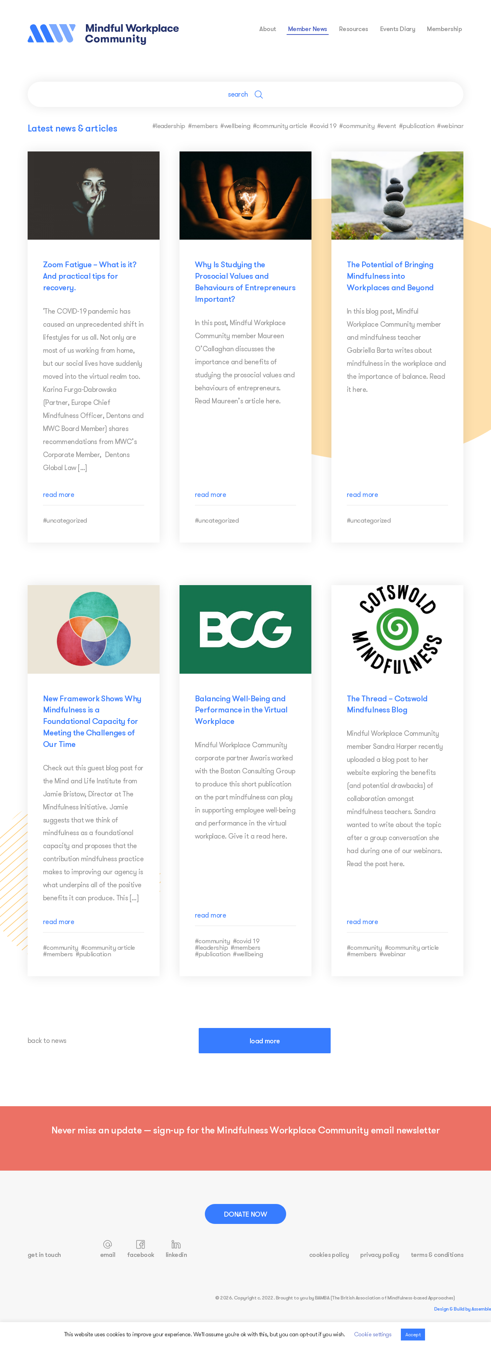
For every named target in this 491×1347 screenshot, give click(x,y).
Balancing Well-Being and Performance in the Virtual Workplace (241, 709)
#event (386, 126)
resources (353, 29)
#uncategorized (65, 520)
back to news (47, 1040)
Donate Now (245, 1214)
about (267, 29)
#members (203, 126)
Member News (307, 29)
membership (444, 29)
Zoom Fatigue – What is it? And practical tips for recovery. (89, 275)
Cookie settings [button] (373, 1334)
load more (265, 1040)
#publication (417, 126)
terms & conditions (437, 1254)
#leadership (168, 126)
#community (356, 126)
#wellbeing (235, 126)
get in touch (44, 1254)
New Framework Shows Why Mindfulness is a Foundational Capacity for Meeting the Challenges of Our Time (92, 721)
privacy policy (379, 1254)
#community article (280, 126)
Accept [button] (412, 1334)
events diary (397, 29)
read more (58, 494)
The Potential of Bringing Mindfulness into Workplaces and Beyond (390, 275)
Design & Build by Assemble (462, 1309)
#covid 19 (323, 126)
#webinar (450, 126)
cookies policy (329, 1254)
